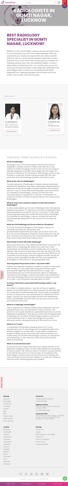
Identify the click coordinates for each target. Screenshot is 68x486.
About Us (6, 399)
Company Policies (42, 444)
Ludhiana (6, 449)
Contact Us (40, 437)
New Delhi (6, 461)
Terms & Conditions (42, 439)
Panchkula (7, 456)
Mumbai (6, 452)
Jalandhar (7, 444)
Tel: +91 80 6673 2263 (43, 410)
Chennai (6, 434)
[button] (58, 2)
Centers (6, 409)
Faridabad (7, 464)
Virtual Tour (40, 429)
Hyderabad (7, 442)
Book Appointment (11, 131)
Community (7, 404)
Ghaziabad (7, 437)
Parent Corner (8, 416)
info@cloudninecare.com (44, 399)
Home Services (8, 421)
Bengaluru (6, 429)
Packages (6, 406)
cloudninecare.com (32, 479)
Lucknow (6, 447)
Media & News (8, 418)
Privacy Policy (40, 442)
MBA (4, 413)
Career (38, 432)
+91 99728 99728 (41, 401)
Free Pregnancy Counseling (45, 434)
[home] (8, 2)
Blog (4, 411)
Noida (5, 454)
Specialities (7, 401)
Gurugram (6, 439)
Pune (5, 459)
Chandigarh (7, 432)
